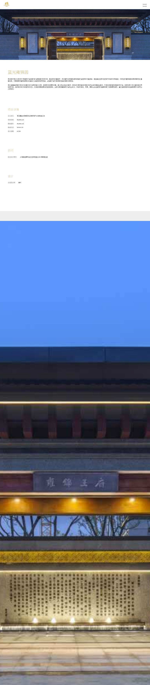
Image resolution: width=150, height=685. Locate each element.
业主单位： (11, 116)
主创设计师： (12, 182)
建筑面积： (11, 124)
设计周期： (11, 131)
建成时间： (11, 127)
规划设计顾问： (13, 157)
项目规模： (11, 120)
